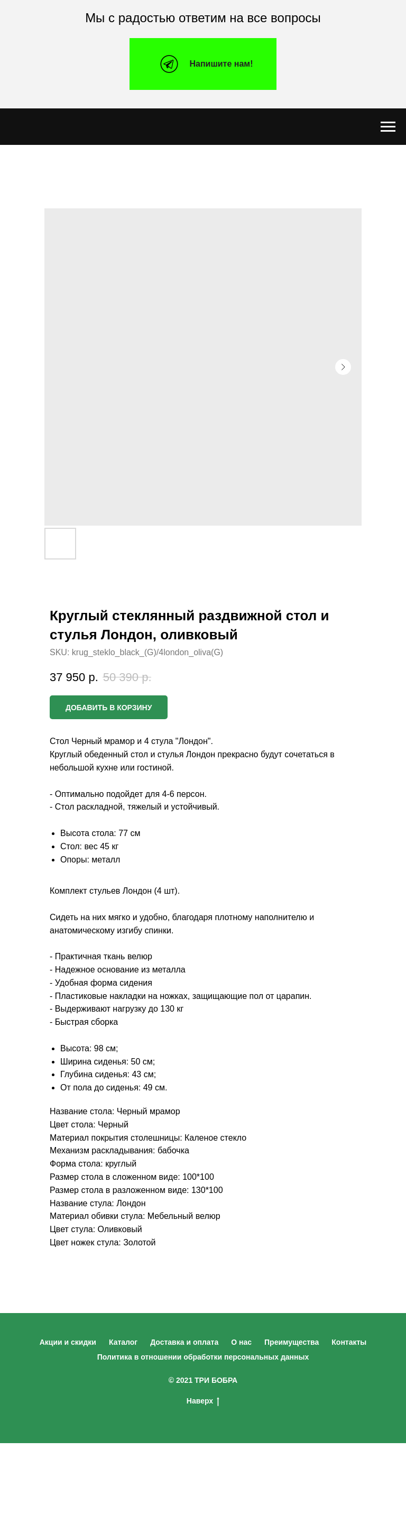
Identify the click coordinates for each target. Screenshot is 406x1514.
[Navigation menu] (388, 127)
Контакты (348, 1342)
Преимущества (291, 1342)
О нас (241, 1342)
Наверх (203, 1401)
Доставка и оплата (184, 1342)
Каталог (123, 1342)
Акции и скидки (68, 1342)
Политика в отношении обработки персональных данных (203, 1357)
